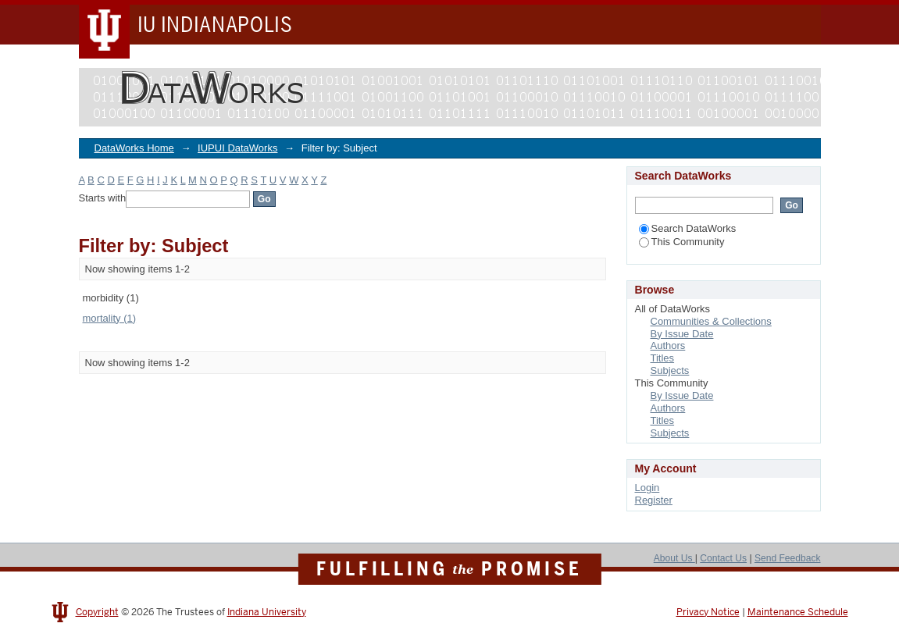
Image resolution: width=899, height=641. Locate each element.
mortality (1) (110, 318)
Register (653, 500)
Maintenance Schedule (797, 612)
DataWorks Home (134, 148)
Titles (663, 358)
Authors (668, 345)
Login (647, 487)
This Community (682, 241)
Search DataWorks (688, 228)
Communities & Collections (711, 321)
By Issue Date (682, 334)
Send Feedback (788, 558)
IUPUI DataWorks (237, 148)
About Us (674, 558)
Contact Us (723, 558)
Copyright (97, 612)
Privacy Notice (708, 612)
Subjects (670, 370)
